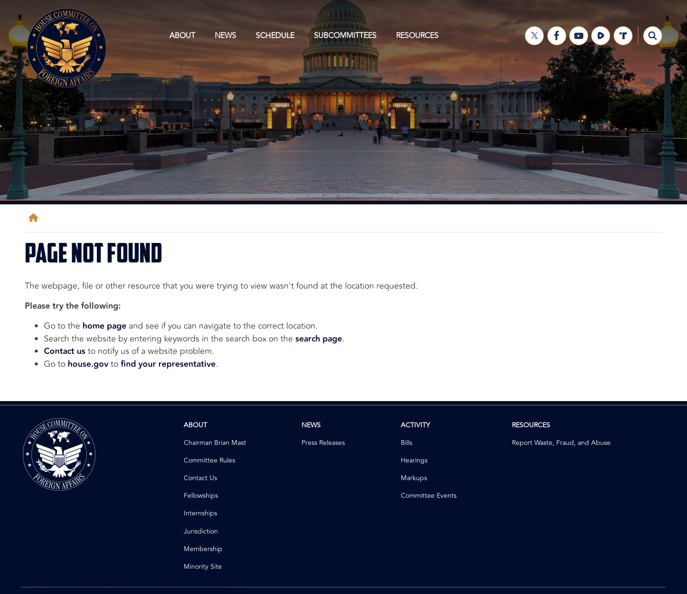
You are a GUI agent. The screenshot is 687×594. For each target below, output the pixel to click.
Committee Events (429, 496)
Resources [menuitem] (419, 39)
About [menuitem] (185, 39)
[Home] (35, 217)
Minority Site (203, 567)
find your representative (168, 364)
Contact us (64, 351)
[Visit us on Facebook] (556, 35)
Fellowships (201, 496)
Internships (200, 513)
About (195, 425)
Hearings (414, 460)
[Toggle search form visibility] (652, 35)
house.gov (88, 364)
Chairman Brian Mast (215, 443)
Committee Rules (209, 460)
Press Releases (323, 443)
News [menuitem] (228, 39)
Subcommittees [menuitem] (348, 39)
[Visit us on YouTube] (578, 35)
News (311, 425)
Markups (414, 478)
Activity (415, 425)
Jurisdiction (201, 531)
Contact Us (200, 478)
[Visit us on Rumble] (600, 35)
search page (318, 338)
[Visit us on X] (534, 35)
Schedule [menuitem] (278, 39)
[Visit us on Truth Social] (623, 35)
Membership (203, 549)
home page (104, 326)
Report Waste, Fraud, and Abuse (561, 443)
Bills (406, 443)
